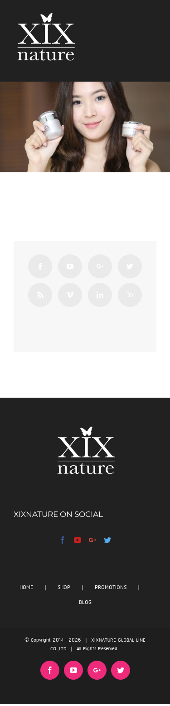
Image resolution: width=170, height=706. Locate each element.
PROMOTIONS (110, 587)
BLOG (85, 602)
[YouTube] (70, 266)
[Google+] (100, 266)
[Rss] (40, 295)
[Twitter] (130, 266)
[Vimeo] (70, 295)
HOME (26, 587)
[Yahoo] (130, 295)
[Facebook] (40, 266)
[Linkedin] (100, 295)
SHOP (64, 587)
